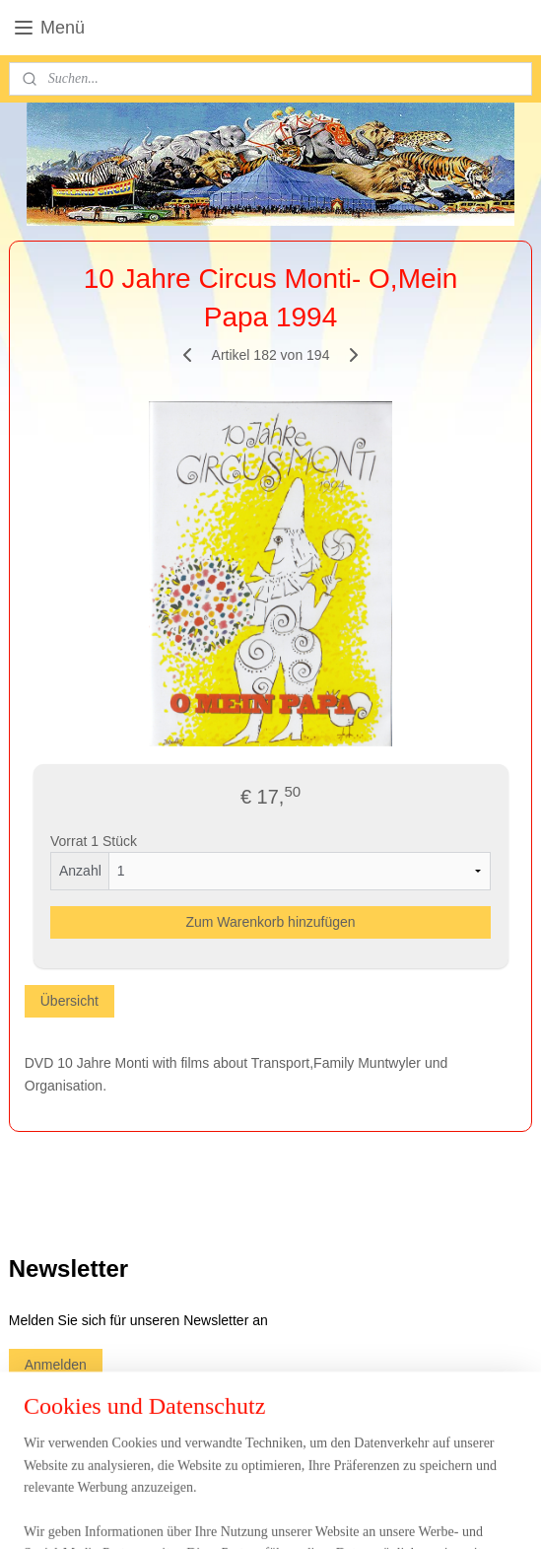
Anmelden (56, 1365)
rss (242, 1512)
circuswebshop (69, 1410)
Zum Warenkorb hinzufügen (270, 922)
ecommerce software (308, 1512)
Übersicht (69, 1001)
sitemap (207, 1512)
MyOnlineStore (464, 1512)
